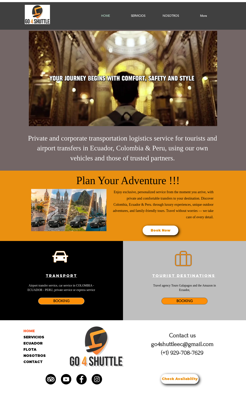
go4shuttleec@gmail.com (182, 344)
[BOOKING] (61, 301)
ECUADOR (33, 343)
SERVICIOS (33, 337)
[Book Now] (160, 230)
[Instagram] (97, 379)
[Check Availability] (180, 379)
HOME (29, 331)
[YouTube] (66, 379)
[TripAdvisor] (51, 379)
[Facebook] (81, 379)
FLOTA (30, 349)
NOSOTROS (34, 356)
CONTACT (33, 362)
